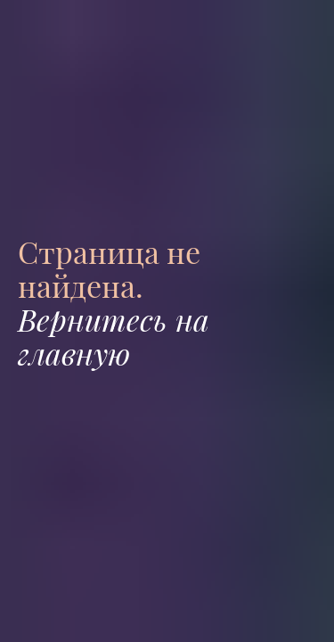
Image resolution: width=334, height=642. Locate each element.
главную (74, 353)
